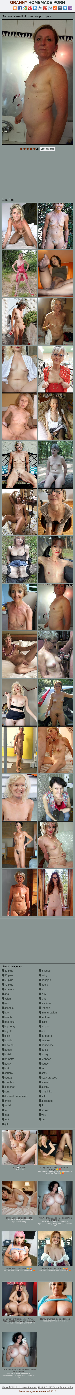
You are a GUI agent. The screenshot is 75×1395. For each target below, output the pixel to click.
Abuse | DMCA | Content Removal (19, 1387)
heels (43, 984)
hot (42, 989)
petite (43, 1049)
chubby (7, 1073)
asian (6, 998)
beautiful (8, 1021)
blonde (7, 1040)
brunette (8, 1059)
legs (42, 998)
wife (42, 1114)
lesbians (45, 1003)
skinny (44, 1086)
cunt (6, 1091)
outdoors (45, 1035)
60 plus (7, 980)
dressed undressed (14, 1096)
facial (6, 1105)
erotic (6, 1100)
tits (42, 1105)
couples (8, 1082)
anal (6, 994)
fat (4, 1110)
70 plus (7, 984)
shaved (44, 1082)
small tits (45, 1091)
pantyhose (46, 1045)
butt (5, 1068)
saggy (44, 1063)
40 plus (7, 970)
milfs (43, 1021)
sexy (43, 1073)
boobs (7, 1049)
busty (6, 1063)
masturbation (48, 1012)
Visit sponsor (47, 149)
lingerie (44, 1008)
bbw (5, 1012)
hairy (43, 975)
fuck (5, 1119)
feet (5, 1114)
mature (44, 1017)
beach (7, 1017)
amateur (8, 989)
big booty (8, 1026)
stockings (46, 1100)
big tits (7, 1031)
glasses (45, 970)
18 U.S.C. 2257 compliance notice (55, 1387)
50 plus (7, 975)
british (7, 1054)
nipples (44, 1026)
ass (5, 1003)
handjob (45, 980)
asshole (8, 1008)
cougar (7, 1077)
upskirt (44, 1110)
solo (42, 1096)
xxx (42, 1119)
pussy (43, 1054)
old (42, 1031)
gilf (5, 1124)
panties (44, 1040)
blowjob (8, 1045)
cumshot (8, 1086)
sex (42, 1068)
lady (42, 994)
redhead (45, 1059)
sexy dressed (48, 1077)
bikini (6, 1035)
